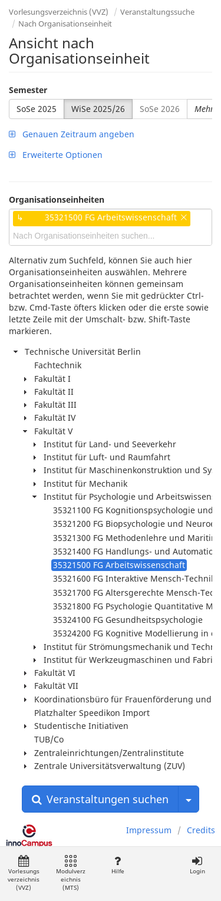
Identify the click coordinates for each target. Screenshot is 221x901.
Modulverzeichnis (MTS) (70, 874)
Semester (28, 89)
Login (197, 865)
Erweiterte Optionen (56, 154)
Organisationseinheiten (56, 199)
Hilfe (117, 865)
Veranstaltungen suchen (100, 799)
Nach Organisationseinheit (65, 23)
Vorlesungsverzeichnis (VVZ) (58, 11)
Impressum (148, 830)
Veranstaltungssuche (157, 11)
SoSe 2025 (37, 108)
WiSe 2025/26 (98, 108)
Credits (201, 830)
